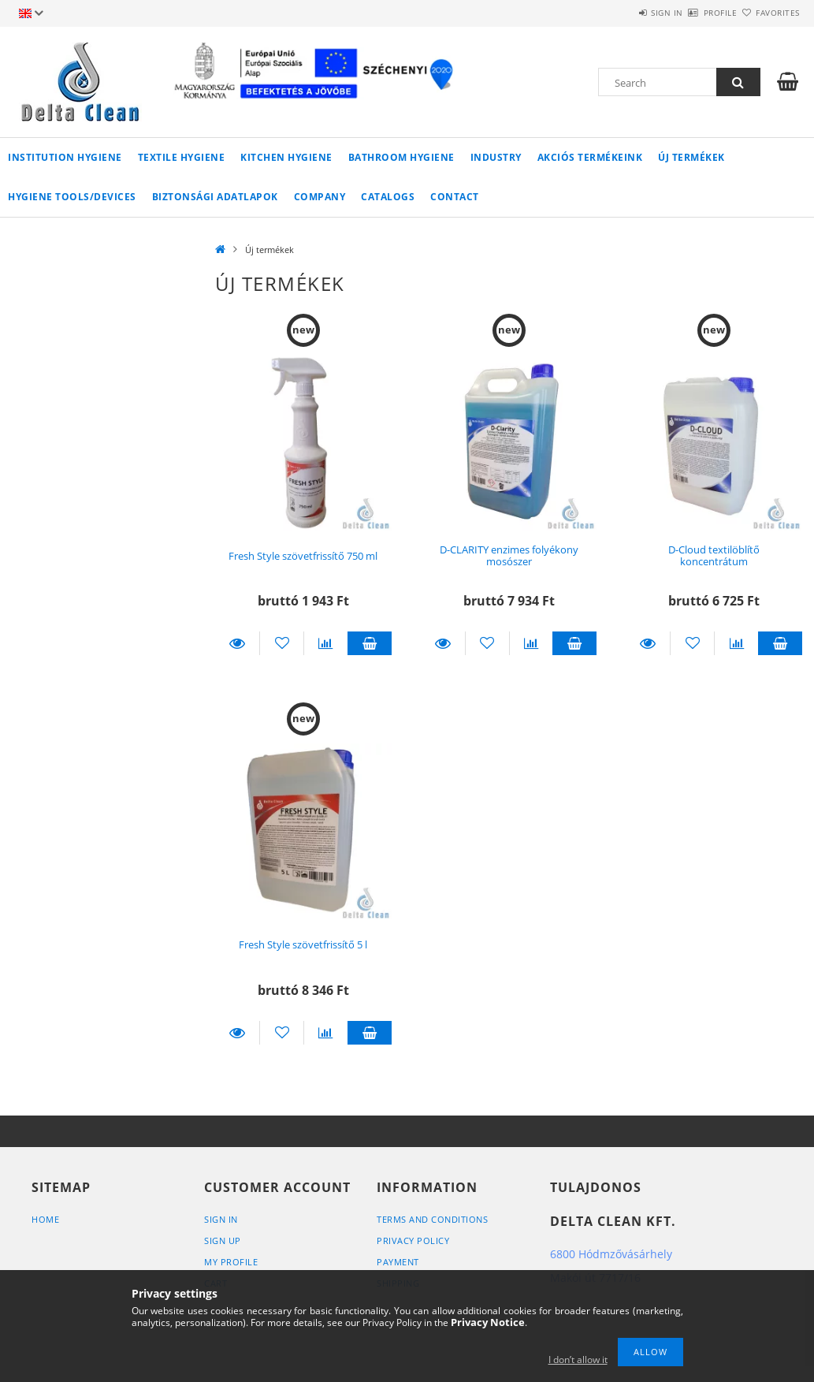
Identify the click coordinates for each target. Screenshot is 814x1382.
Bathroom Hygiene (401, 157)
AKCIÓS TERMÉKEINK (590, 157)
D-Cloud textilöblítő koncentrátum (714, 555)
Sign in (620, 12)
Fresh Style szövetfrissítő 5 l (303, 944)
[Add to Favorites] (281, 643)
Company (320, 196)
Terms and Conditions (432, 1219)
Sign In (221, 1219)
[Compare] (326, 643)
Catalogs (387, 196)
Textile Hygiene (181, 157)
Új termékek (691, 157)
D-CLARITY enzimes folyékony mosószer (509, 555)
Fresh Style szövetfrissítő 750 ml (303, 556)
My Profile (231, 1262)
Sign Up (222, 1240)
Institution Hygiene (65, 157)
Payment (398, 1262)
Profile (692, 12)
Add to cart (370, 643)
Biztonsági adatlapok (215, 196)
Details (237, 643)
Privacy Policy (413, 1240)
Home (45, 1219)
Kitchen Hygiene (286, 157)
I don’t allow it (578, 1359)
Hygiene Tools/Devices (72, 196)
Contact (454, 196)
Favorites (768, 12)
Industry (496, 157)
